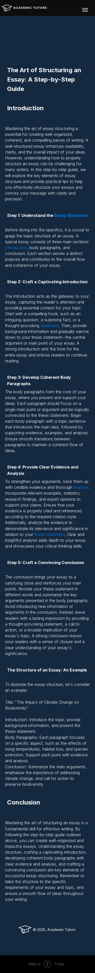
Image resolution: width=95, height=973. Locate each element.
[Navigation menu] (85, 10)
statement (50, 325)
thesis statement (49, 534)
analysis (80, 487)
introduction (16, 247)
